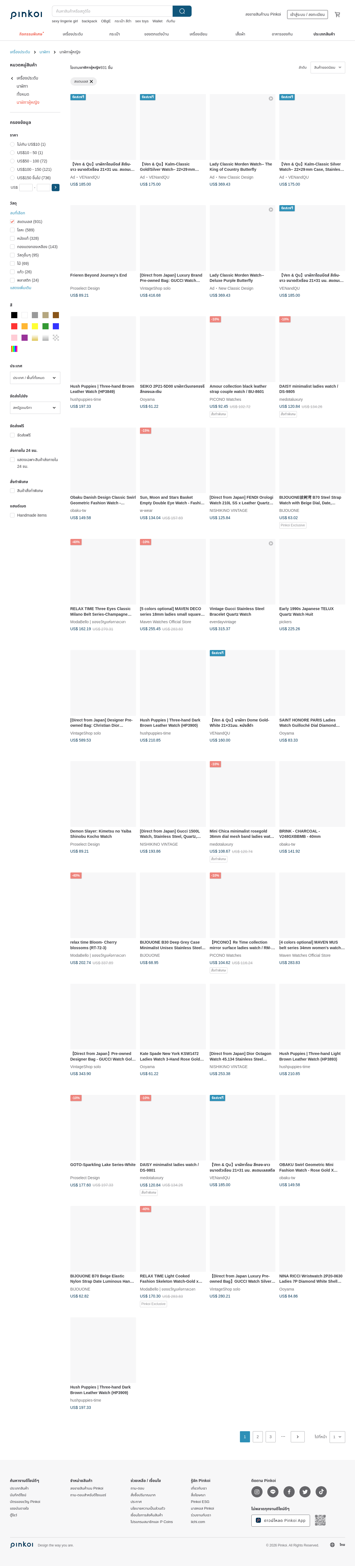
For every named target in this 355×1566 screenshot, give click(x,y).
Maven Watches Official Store (165, 622)
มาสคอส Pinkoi (202, 1508)
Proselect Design (85, 288)
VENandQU (89, 177)
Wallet (158, 21)
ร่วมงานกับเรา (201, 1515)
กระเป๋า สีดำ (123, 21)
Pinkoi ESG (200, 1502)
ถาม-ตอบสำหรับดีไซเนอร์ (88, 1495)
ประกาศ (136, 1502)
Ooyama (147, 399)
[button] (55, 187)
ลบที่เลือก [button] (17, 213)
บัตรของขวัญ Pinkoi (25, 1502)
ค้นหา (182, 11)
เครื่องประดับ (20, 52)
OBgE (106, 21)
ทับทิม (170, 21)
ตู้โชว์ (13, 1515)
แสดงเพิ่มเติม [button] (21, 288)
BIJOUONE (289, 510)
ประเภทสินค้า (19, 1488)
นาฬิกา (45, 52)
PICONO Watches (225, 399)
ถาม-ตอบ (137, 1488)
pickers (285, 622)
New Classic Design (236, 177)
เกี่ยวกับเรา (199, 1488)
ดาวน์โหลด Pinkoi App (281, 1520)
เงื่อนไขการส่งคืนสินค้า (147, 1515)
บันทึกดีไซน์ (18, 1495)
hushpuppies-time (85, 399)
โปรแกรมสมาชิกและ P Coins (152, 1522)
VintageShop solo (155, 288)
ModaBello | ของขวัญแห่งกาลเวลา (98, 622)
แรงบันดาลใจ (19, 1508)
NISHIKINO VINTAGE (229, 510)
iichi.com (198, 1522)
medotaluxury (291, 399)
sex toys (142, 21)
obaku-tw (78, 510)
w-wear (146, 510)
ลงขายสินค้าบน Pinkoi (263, 14)
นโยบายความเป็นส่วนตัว (148, 1508)
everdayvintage (223, 622)
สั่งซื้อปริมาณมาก (143, 1495)
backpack (89, 21)
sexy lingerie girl (65, 21)
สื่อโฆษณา (198, 1495)
